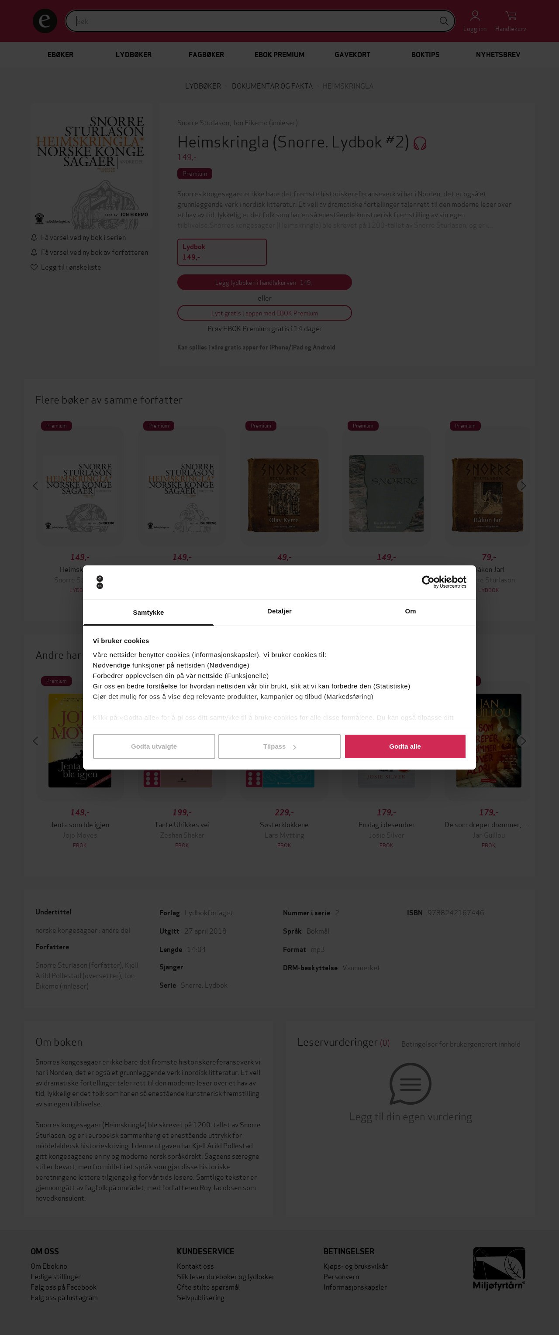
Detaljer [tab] (279, 611)
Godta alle (405, 746)
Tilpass (279, 746)
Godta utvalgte (154, 746)
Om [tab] (410, 611)
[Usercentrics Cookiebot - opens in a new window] (428, 582)
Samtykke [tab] (148, 612)
